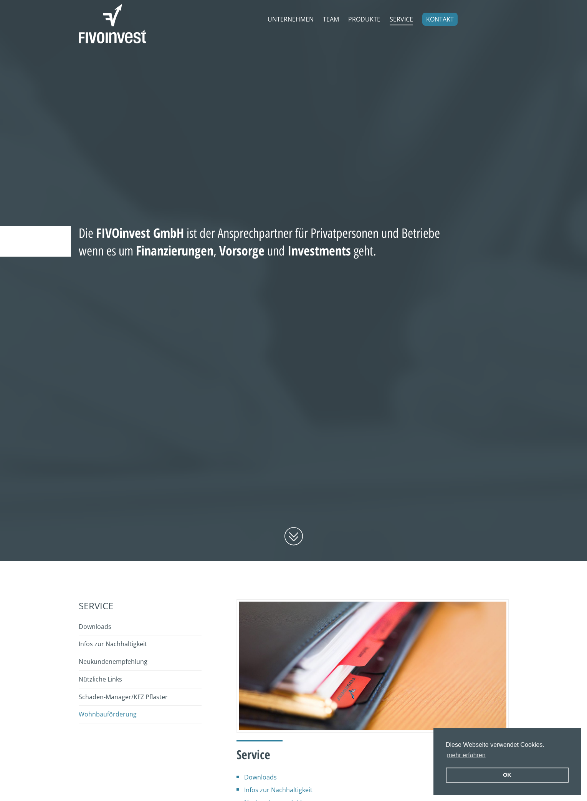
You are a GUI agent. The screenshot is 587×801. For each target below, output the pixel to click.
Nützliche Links (100, 679)
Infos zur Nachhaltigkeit (278, 790)
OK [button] (507, 775)
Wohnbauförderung (108, 714)
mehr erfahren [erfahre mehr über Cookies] (466, 755)
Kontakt (440, 19)
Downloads (260, 777)
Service (401, 19)
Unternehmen (291, 19)
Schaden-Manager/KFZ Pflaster (123, 697)
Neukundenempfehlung (113, 661)
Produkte (364, 19)
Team (331, 19)
